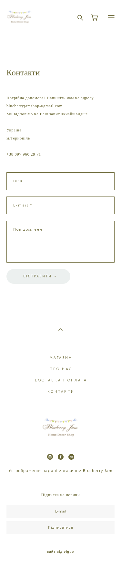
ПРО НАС (61, 369)
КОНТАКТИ (61, 391)
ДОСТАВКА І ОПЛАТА (61, 380)
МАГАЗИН (61, 358)
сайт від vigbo (60, 551)
